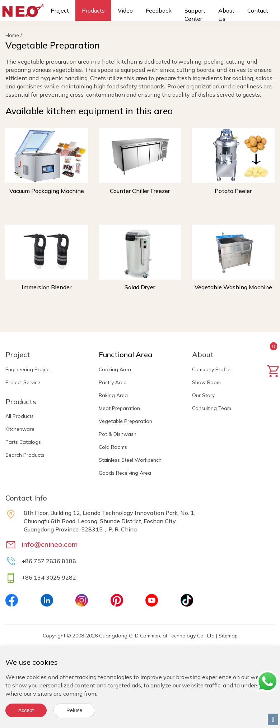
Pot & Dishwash (117, 434)
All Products (19, 416)
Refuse (74, 710)
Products (93, 10)
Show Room (206, 382)
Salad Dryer (140, 287)
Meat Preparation (119, 408)
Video (125, 10)
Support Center (195, 14)
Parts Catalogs (23, 442)
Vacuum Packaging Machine (46, 190)
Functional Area (125, 354)
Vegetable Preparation (125, 421)
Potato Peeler (233, 190)
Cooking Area (115, 369)
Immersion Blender (46, 287)
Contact (257, 10)
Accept (26, 710)
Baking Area (113, 395)
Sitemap (228, 635)
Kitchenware (19, 429)
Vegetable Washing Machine (233, 287)
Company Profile (211, 369)
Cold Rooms (113, 447)
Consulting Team (211, 408)
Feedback (159, 10)
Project (60, 10)
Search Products (25, 455)
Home (12, 35)
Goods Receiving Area (125, 473)
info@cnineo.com (50, 544)
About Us (226, 14)
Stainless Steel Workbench (130, 460)
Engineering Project (28, 369)
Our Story (203, 395)
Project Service (22, 382)
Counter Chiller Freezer (140, 190)
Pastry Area (113, 382)
